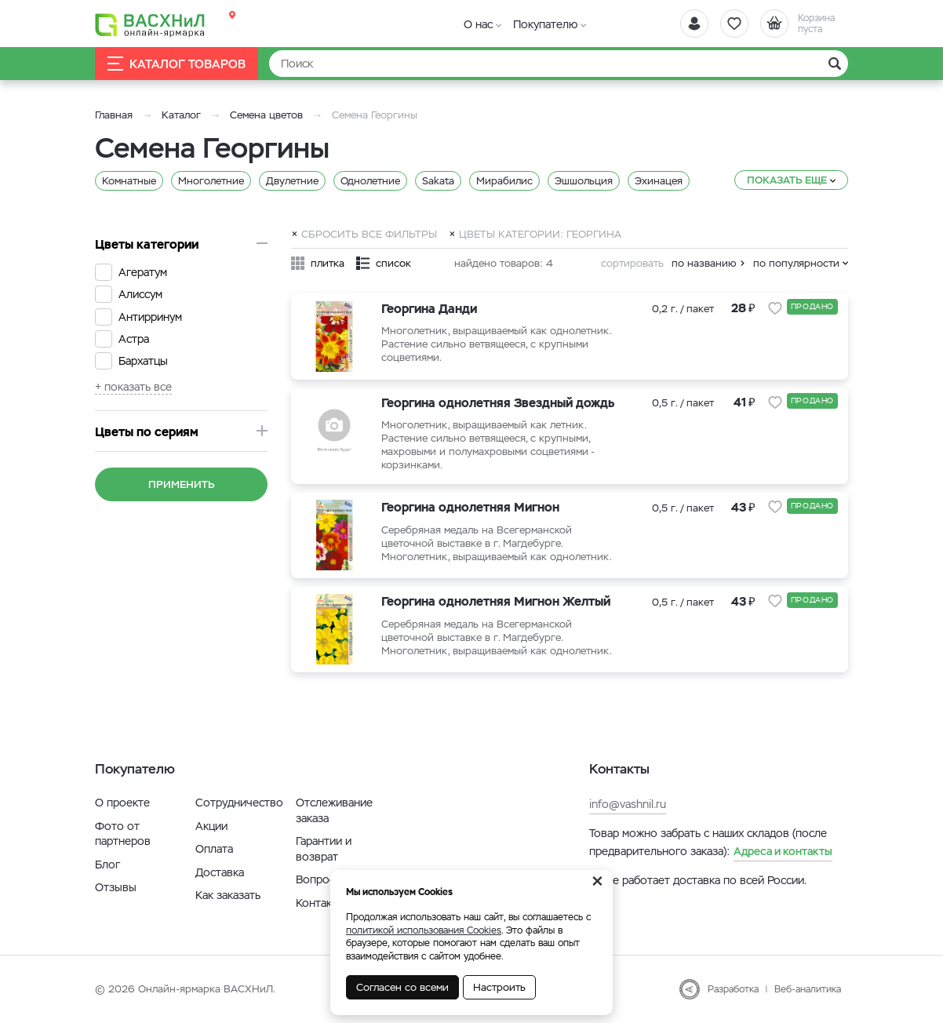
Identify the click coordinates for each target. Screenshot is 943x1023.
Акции (211, 826)
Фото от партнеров (123, 834)
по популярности (796, 263)
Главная (114, 115)
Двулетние (292, 180)
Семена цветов (266, 115)
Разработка (733, 989)
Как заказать (227, 895)
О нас (478, 24)
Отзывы (116, 887)
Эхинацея (659, 180)
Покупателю (545, 24)
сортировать (632, 263)
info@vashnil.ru (627, 804)
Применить (181, 484)
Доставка (219, 872)
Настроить (499, 987)
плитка (327, 263)
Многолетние (211, 180)
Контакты (320, 903)
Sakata (438, 180)
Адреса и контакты (783, 851)
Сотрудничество (239, 802)
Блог (107, 864)
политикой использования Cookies (423, 930)
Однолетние (370, 180)
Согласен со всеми (402, 987)
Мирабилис (504, 180)
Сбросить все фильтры (369, 233)
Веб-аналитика (807, 989)
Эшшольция (584, 180)
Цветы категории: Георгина (540, 233)
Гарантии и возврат (323, 849)
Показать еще (787, 180)
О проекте (122, 802)
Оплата (214, 849)
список (393, 263)
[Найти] (558, 63)
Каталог (181, 115)
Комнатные (129, 180)
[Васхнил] (150, 24)
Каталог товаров (176, 63)
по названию (704, 263)
